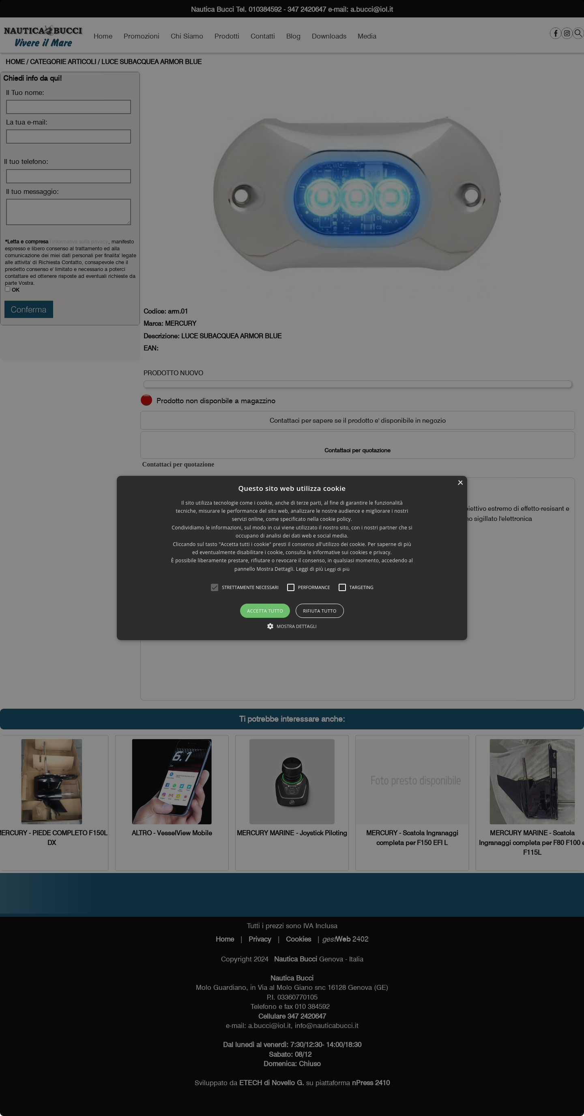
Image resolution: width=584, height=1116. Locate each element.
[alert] (292, 558)
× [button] (460, 483)
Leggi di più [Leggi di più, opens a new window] (337, 569)
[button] (214, 587)
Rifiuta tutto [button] (319, 611)
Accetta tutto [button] (265, 611)
